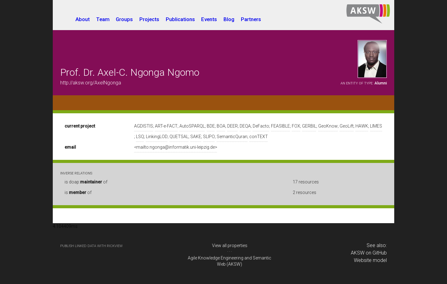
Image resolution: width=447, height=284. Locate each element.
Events (209, 19)
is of (78, 192)
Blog (229, 19)
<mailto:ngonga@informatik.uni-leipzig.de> (175, 147)
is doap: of (86, 181)
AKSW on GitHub (369, 253)
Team (103, 19)
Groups (124, 19)
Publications (180, 19)
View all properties (229, 245)
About (82, 19)
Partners (251, 19)
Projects (149, 19)
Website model (370, 260)
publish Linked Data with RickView (91, 246)
